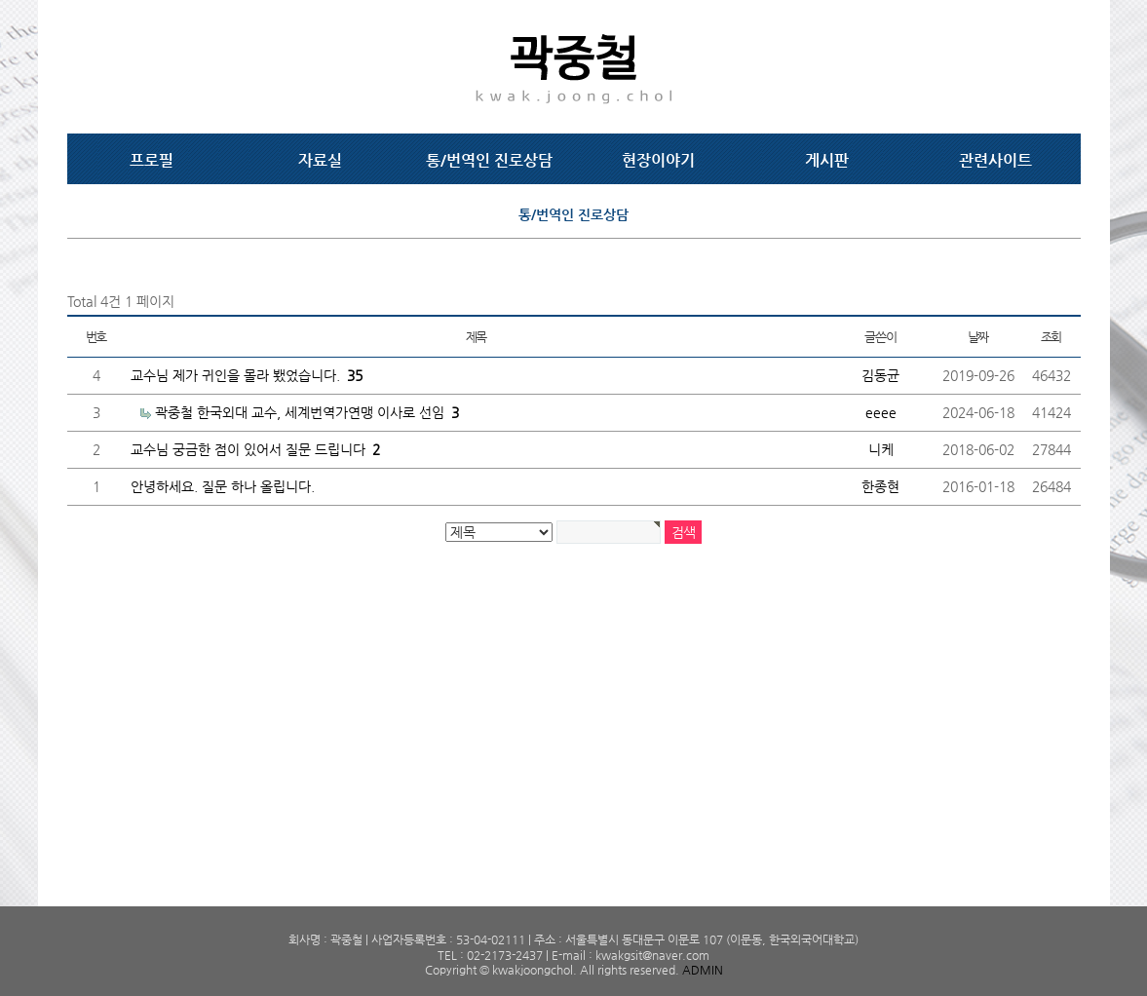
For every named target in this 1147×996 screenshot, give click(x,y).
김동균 (880, 375)
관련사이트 (995, 160)
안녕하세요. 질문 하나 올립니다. (223, 486)
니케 (881, 449)
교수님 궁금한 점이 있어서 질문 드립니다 (255, 449)
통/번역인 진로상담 (489, 160)
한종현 (880, 486)
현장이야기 (658, 160)
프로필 (151, 160)
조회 (1051, 336)
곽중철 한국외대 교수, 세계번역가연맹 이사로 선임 (307, 412)
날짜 (978, 336)
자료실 (320, 160)
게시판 (827, 160)
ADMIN (702, 970)
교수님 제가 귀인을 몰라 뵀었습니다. (247, 375)
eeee (881, 412)
